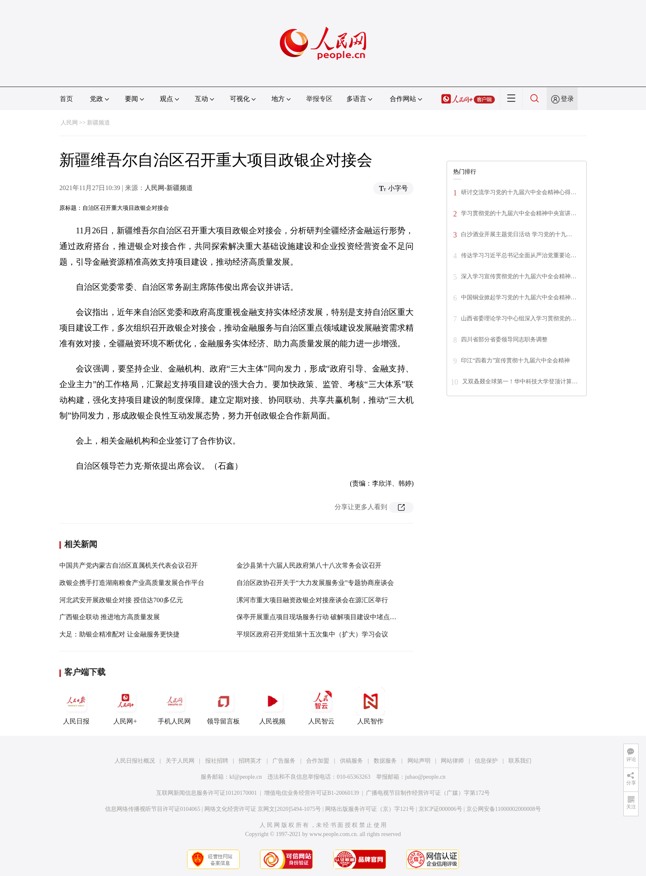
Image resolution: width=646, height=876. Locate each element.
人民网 (69, 123)
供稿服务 (351, 761)
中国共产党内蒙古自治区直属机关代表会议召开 (128, 565)
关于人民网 (180, 761)
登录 (567, 98)
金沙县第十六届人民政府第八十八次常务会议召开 (309, 565)
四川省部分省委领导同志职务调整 (504, 339)
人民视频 (272, 706)
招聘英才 (250, 761)
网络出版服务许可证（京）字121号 (369, 809)
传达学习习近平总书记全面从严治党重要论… (518, 255)
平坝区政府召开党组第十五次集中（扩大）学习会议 (312, 634)
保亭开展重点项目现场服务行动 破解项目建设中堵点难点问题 (326, 616)
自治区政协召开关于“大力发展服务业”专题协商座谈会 (315, 582)
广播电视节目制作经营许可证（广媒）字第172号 (428, 793)
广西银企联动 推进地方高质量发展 (109, 616)
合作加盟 (317, 761)
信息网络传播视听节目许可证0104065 (152, 809)
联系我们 (519, 761)
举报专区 (319, 98)
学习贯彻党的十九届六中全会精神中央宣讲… (518, 213)
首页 (66, 98)
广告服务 (283, 761)
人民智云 (321, 706)
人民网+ (125, 706)
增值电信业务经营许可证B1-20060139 (311, 793)
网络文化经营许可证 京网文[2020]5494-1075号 (262, 809)
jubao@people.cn (425, 777)
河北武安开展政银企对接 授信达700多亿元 (121, 600)
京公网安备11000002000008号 (503, 809)
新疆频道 (98, 123)
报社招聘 (216, 761)
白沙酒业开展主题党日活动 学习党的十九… (516, 234)
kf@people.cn (245, 777)
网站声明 (419, 761)
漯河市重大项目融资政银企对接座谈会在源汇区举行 (312, 600)
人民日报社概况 (135, 761)
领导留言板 (223, 706)
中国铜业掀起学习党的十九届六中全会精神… (518, 297)
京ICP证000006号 (440, 809)
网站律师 (452, 761)
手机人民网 (174, 706)
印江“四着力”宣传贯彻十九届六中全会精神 (515, 360)
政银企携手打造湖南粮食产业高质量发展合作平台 (131, 582)
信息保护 (486, 761)
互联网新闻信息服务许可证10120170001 (206, 793)
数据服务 (385, 761)
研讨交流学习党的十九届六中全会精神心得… (518, 192)
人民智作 (370, 706)
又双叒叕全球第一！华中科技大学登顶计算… (520, 381)
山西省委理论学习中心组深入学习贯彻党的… (518, 318)
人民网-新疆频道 (169, 187)
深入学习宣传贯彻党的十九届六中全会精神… (518, 276)
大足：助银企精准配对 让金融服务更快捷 (119, 634)
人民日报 (76, 706)
